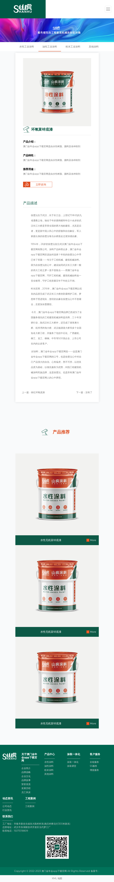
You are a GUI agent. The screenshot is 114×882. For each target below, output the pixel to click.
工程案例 (29, 806)
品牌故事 (26, 780)
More (93, 540)
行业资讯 (7, 810)
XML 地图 (57, 878)
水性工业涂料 (26, 46)
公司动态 (7, 806)
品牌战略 (26, 772)
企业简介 (26, 768)
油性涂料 (48, 765)
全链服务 (94, 762)
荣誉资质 (26, 784)
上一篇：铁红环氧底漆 (33, 392)
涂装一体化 (73, 762)
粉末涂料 (48, 770)
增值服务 (94, 770)
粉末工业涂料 (73, 46)
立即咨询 (41, 184)
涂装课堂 (71, 765)
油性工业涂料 (49, 46)
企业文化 (26, 776)
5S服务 (93, 765)
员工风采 (26, 792)
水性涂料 (48, 762)
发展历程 (26, 788)
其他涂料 (94, 46)
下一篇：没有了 (84, 392)
